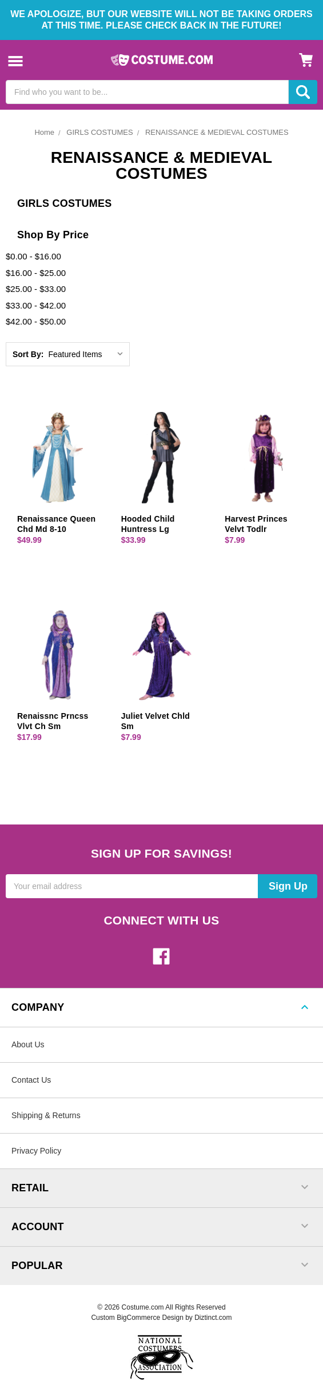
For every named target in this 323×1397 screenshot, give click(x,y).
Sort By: (28, 354)
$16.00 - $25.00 (36, 273)
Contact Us (31, 1079)
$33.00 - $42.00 (36, 305)
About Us (28, 1044)
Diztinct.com (213, 1318)
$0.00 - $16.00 (33, 256)
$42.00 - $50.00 (36, 321)
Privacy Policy (36, 1150)
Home (44, 132)
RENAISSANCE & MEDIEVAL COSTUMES (217, 132)
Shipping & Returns (46, 1115)
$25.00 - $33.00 (36, 289)
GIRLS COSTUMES (99, 132)
